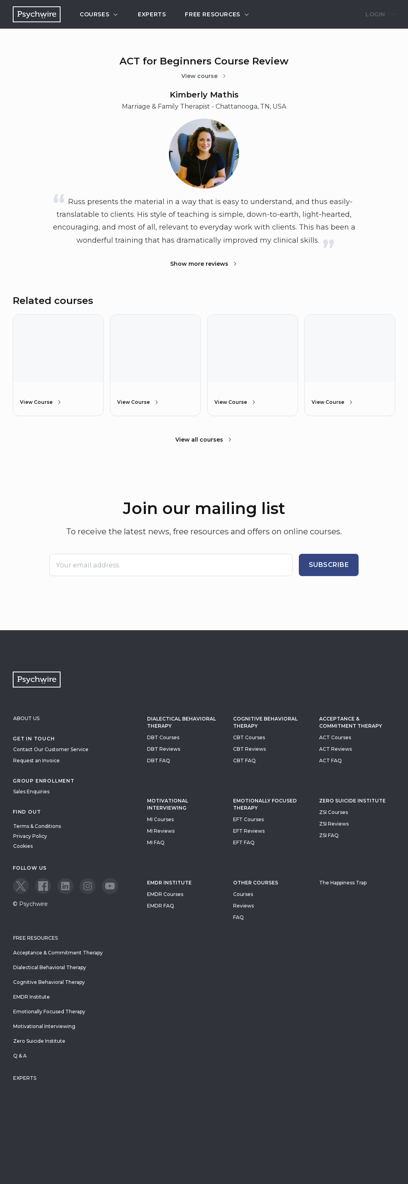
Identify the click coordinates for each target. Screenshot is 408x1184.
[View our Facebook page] (43, 886)
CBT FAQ (244, 760)
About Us (26, 718)
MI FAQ (156, 842)
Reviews (243, 906)
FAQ (238, 917)
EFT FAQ (244, 842)
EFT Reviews (249, 831)
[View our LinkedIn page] (65, 886)
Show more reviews (204, 263)
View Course (41, 402)
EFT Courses (248, 819)
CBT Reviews (249, 749)
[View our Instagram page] (88, 886)
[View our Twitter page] (21, 886)
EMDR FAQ (160, 906)
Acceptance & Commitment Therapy (350, 722)
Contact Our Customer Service (50, 749)
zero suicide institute (352, 801)
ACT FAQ (330, 760)
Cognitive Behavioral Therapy (265, 722)
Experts (152, 14)
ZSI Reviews (334, 824)
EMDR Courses (165, 894)
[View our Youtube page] (110, 886)
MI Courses (160, 819)
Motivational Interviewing (167, 804)
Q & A (20, 1056)
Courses (99, 14)
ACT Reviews (335, 749)
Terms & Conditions (37, 826)
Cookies (23, 846)
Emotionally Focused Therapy (265, 804)
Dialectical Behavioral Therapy (181, 722)
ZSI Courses (333, 812)
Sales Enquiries (31, 792)
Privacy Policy (30, 836)
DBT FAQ (158, 760)
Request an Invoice (36, 760)
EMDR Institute (169, 883)
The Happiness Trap (343, 883)
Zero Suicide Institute (39, 1041)
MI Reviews (161, 831)
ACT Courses (335, 737)
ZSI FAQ (329, 835)
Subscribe (329, 565)
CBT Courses (249, 737)
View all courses (204, 439)
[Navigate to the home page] (37, 14)
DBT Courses (163, 737)
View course (204, 76)
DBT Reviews (163, 749)
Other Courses (255, 883)
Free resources (217, 14)
